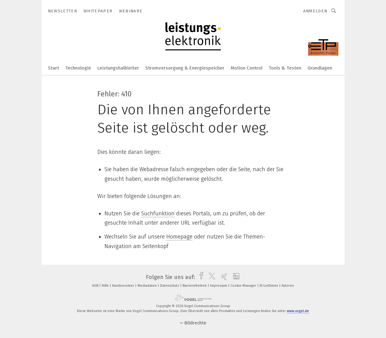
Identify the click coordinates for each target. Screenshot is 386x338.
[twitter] (210, 277)
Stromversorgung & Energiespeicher (184, 68)
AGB (95, 286)
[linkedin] (234, 277)
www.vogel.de (298, 311)
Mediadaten (148, 286)
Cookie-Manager (244, 286)
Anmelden (315, 11)
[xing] (223, 277)
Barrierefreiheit (195, 286)
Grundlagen (320, 68)
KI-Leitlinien (269, 286)
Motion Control (246, 68)
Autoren (288, 286)
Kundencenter (123, 286)
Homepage (179, 236)
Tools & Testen (285, 68)
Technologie (78, 68)
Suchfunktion (158, 213)
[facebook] (200, 277)
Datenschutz (170, 286)
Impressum (219, 286)
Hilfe (106, 286)
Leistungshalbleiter (118, 68)
